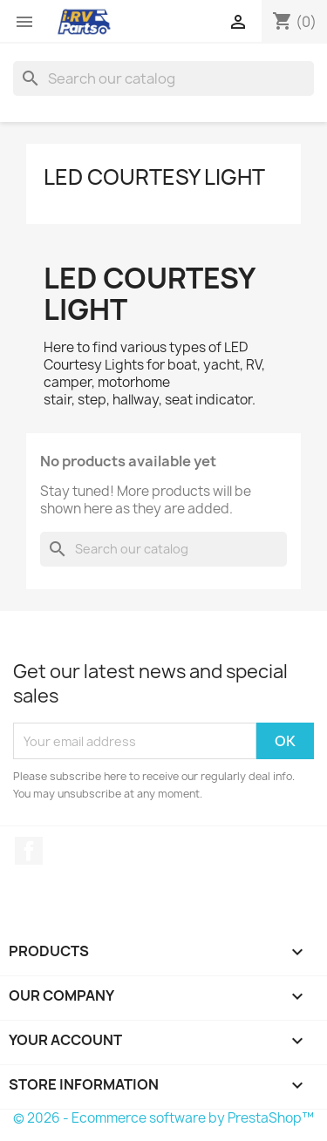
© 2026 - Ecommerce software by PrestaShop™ (163, 1118)
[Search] (163, 78)
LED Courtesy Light (154, 177)
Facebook (29, 851)
